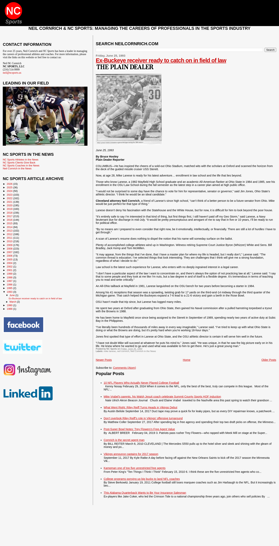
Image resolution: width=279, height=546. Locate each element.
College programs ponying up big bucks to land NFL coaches (142, 478)
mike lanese (110, 351)
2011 (10, 237)
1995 (10, 288)
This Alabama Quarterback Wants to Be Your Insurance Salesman (145, 492)
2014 (10, 227)
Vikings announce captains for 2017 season (131, 454)
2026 (10, 183)
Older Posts (268, 359)
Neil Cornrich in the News (143, 351)
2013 (10, 230)
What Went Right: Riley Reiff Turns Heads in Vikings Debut (140, 407)
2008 (10, 248)
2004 (10, 263)
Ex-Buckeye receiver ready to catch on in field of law (161, 60)
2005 (10, 259)
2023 (10, 194)
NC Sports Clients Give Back (19, 162)
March (13, 301)
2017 (10, 216)
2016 (10, 219)
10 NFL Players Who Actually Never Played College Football (141, 382)
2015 (10, 223)
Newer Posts (104, 359)
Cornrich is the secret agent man (124, 440)
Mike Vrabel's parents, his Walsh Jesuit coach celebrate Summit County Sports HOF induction (162, 396)
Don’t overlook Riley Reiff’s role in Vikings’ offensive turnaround (143, 418)
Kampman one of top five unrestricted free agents (134, 468)
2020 (10, 205)
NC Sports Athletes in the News (20, 159)
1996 (10, 284)
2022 (10, 198)
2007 (10, 252)
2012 (10, 234)
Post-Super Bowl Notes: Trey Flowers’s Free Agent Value (139, 429)
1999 (10, 273)
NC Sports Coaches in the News (21, 165)
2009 (10, 245)
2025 (10, 187)
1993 (10, 291)
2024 (10, 191)
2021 (10, 201)
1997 (10, 281)
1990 (10, 305)
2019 (10, 208)
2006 (10, 255)
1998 (10, 277)
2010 (10, 241)
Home (186, 359)
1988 (10, 308)
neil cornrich (123, 351)
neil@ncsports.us (12, 72)
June (12, 295)
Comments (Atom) (124, 367)
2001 (10, 270)
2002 (10, 266)
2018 (10, 212)
